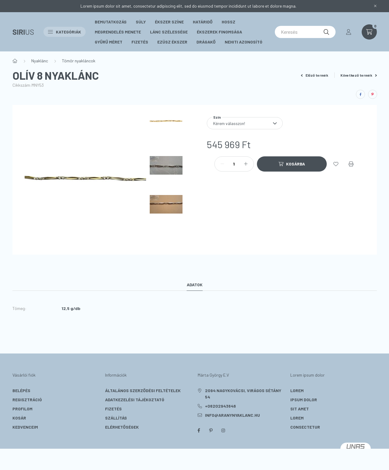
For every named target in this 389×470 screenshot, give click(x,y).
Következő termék (358, 75)
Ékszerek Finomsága (219, 31)
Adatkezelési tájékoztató (134, 399)
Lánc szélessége (169, 31)
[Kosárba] (292, 164)
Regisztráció (27, 399)
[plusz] (246, 164)
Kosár (19, 417)
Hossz (228, 21)
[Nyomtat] (351, 164)
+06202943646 (220, 406)
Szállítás (116, 417)
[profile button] (348, 32)
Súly (141, 21)
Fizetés (139, 41)
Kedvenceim (25, 427)
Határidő (203, 21)
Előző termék (314, 75)
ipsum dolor (303, 399)
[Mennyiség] (234, 164)
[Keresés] (305, 32)
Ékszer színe (169, 21)
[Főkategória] (14, 60)
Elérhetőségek (122, 427)
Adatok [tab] (195, 284)
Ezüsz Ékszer (172, 41)
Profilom (22, 408)
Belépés (21, 390)
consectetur (305, 427)
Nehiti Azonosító (243, 41)
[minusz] (222, 164)
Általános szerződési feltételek (143, 390)
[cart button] (369, 32)
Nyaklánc (39, 60)
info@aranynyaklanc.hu (232, 415)
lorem (297, 390)
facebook (199, 430)
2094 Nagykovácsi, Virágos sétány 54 (243, 393)
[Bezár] (375, 6)
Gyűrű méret (108, 41)
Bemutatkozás (111, 21)
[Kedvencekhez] (336, 164)
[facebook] (360, 94)
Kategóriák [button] (64, 31)
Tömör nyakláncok (78, 60)
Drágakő (206, 41)
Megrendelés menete (118, 31)
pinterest (211, 430)
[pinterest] (372, 94)
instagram (223, 430)
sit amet (299, 408)
